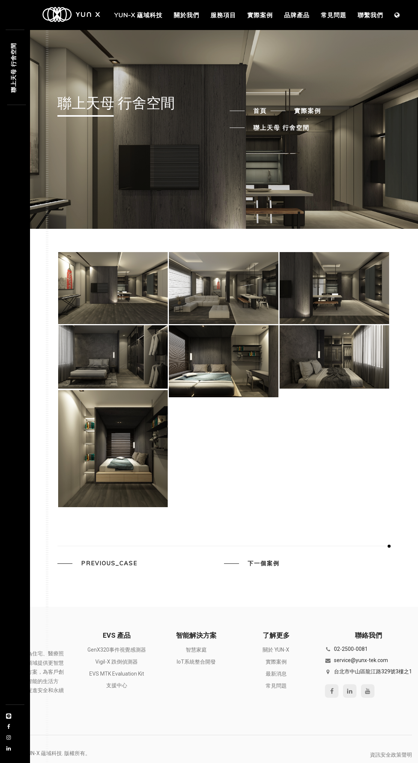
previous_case (109, 563)
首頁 (260, 110)
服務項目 (223, 15)
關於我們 (186, 15)
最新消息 (276, 674)
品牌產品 (297, 15)
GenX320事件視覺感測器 (116, 650)
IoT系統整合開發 (196, 662)
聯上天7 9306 (13, 67)
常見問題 (333, 15)
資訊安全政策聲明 (391, 755)
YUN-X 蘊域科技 (138, 15)
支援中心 (116, 685)
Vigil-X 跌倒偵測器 (116, 662)
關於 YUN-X (276, 650)
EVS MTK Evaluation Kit (116, 674)
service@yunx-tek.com (361, 660)
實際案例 (260, 15)
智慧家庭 (196, 650)
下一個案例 (264, 563)
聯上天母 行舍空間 (281, 127)
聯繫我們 (370, 15)
